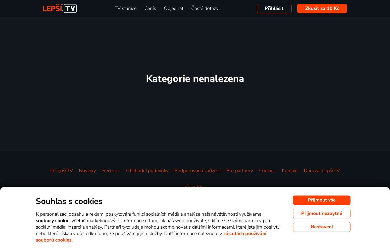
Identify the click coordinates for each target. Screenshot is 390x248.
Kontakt (290, 170)
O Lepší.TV (61, 170)
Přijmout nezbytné (321, 213)
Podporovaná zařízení (197, 170)
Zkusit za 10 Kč (322, 8)
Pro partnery (239, 170)
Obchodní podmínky (147, 170)
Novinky (87, 170)
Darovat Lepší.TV (322, 170)
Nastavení (322, 227)
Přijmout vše (322, 200)
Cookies (267, 170)
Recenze (111, 170)
